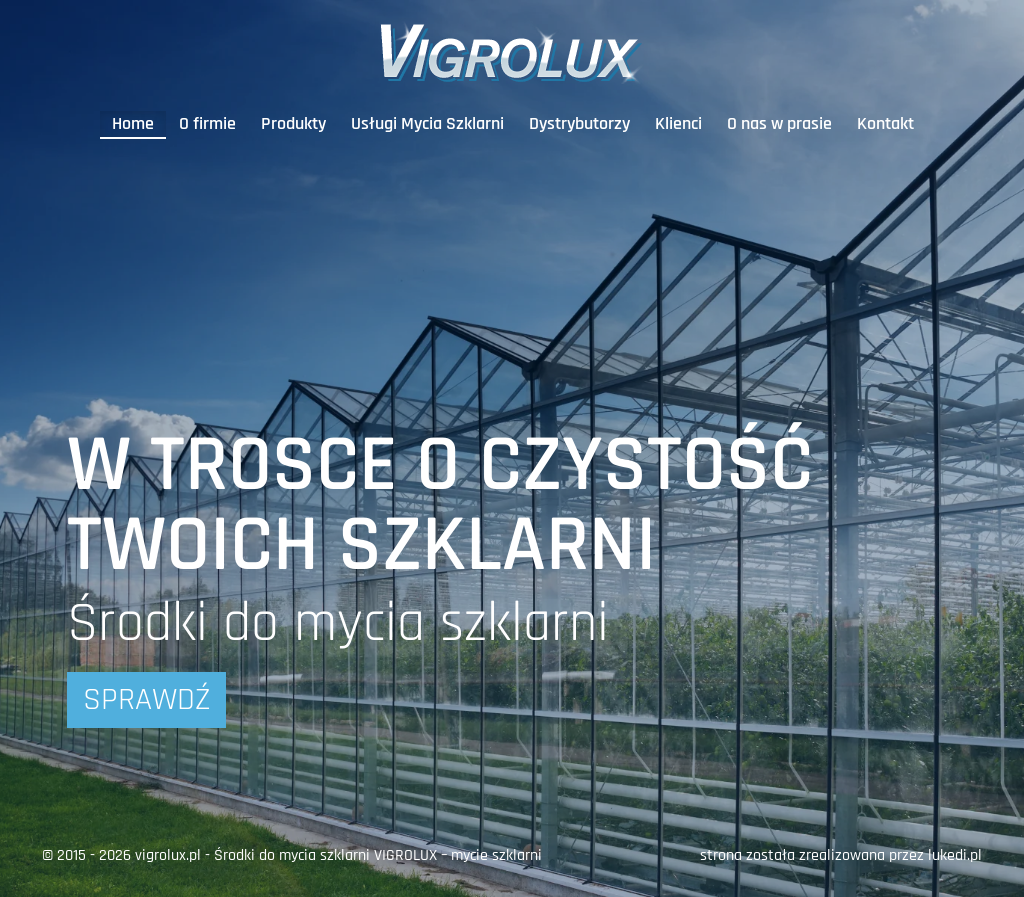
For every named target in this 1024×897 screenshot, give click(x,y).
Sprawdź (146, 699)
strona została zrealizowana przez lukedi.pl (841, 855)
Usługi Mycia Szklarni (427, 123)
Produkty (293, 123)
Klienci (678, 123)
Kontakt (885, 123)
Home (133, 123)
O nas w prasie (779, 123)
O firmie (207, 123)
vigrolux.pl (168, 855)
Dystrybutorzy (579, 123)
